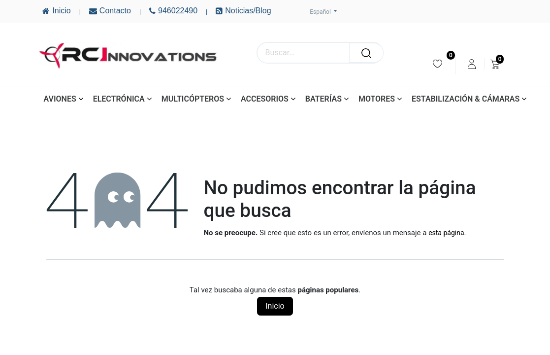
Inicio (274, 306)
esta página (446, 233)
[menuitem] (437, 64)
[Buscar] (366, 53)
